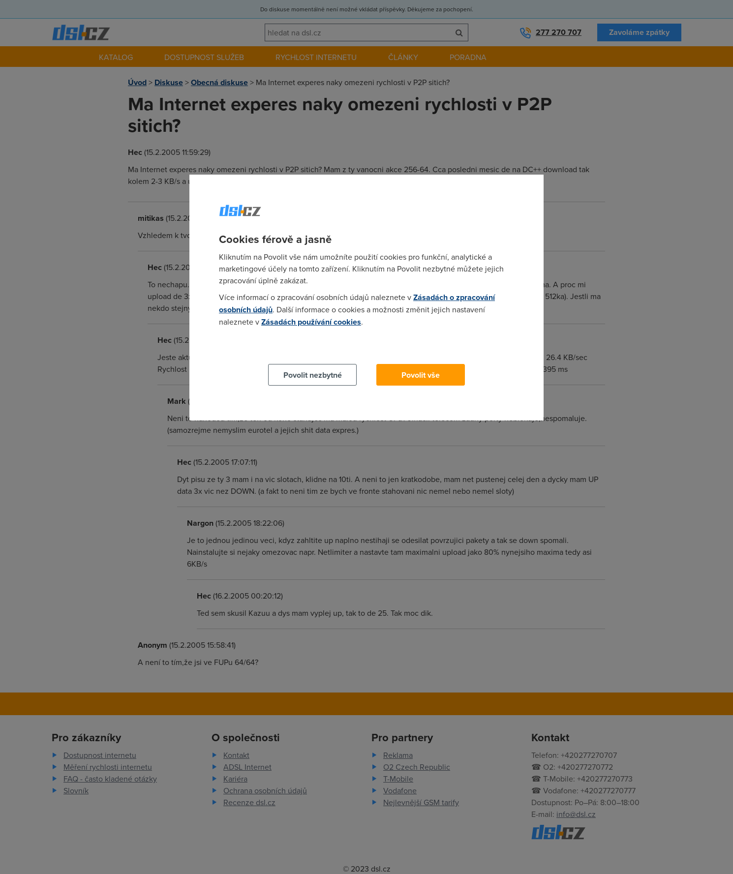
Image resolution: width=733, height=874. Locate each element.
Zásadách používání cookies (311, 322)
